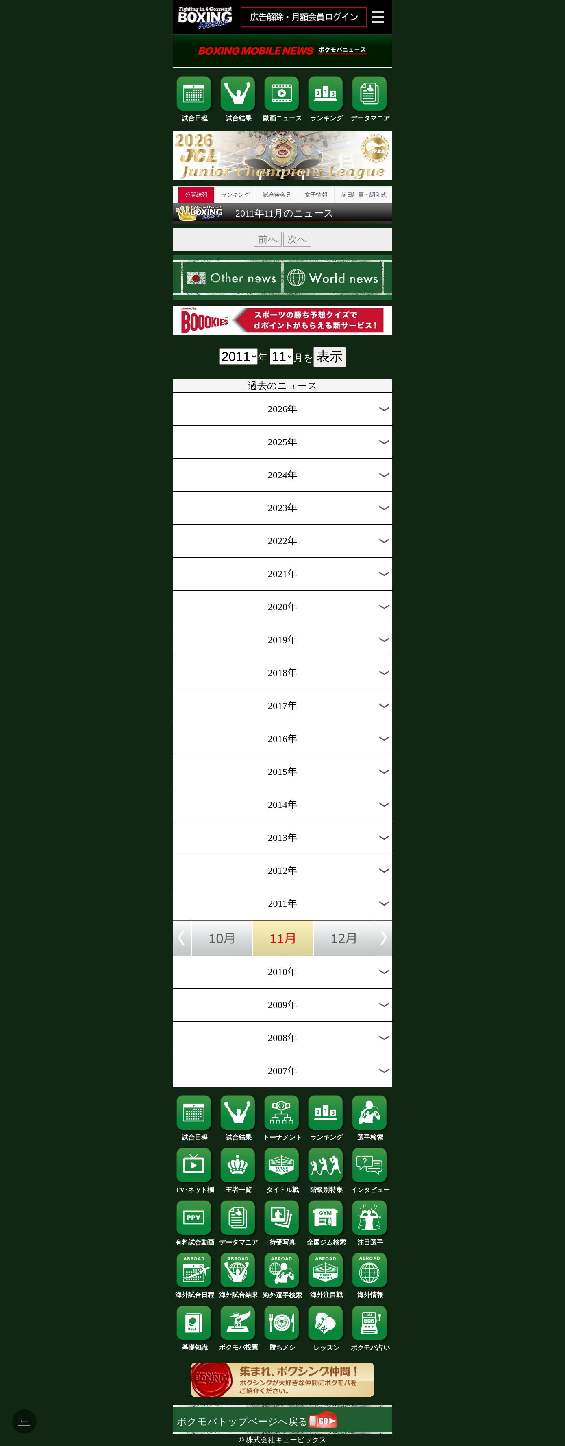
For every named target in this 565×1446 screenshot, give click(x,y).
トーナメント (282, 1134)
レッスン (326, 1344)
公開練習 (196, 195)
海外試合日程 (195, 1291)
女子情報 (316, 195)
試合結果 (239, 115)
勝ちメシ (282, 1344)
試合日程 (195, 115)
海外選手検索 (282, 1292)
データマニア (370, 115)
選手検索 (370, 1134)
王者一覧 (239, 1186)
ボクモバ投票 (239, 1344)
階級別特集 (326, 1186)
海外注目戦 (326, 1291)
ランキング (326, 115)
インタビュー (370, 1186)
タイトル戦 (282, 1186)
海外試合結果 (239, 1291)
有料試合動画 (195, 1239)
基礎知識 (195, 1344)
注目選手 (370, 1239)
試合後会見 (277, 195)
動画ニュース (282, 115)
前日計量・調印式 (364, 195)
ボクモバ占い (370, 1344)
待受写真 (282, 1239)
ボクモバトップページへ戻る (257, 1421)
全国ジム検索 (326, 1239)
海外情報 (370, 1291)
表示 (330, 356)
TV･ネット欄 (195, 1186)
